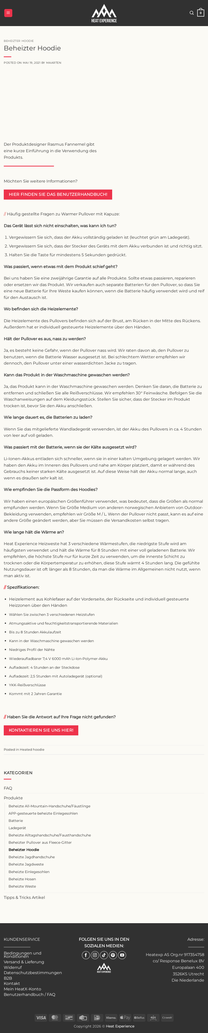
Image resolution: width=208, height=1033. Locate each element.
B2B (8, 978)
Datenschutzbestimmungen (33, 972)
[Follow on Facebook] (86, 955)
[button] (8, 13)
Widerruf (13, 967)
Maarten (53, 62)
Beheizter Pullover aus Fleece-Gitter (40, 842)
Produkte (13, 798)
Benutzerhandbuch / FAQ (29, 994)
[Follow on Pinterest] (113, 955)
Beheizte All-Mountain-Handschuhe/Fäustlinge (49, 806)
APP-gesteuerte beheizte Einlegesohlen (43, 813)
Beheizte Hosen (22, 879)
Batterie (16, 820)
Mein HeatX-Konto (22, 989)
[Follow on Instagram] (95, 955)
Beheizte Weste (22, 886)
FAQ (8, 788)
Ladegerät (17, 828)
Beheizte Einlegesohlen (29, 872)
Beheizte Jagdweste (26, 864)
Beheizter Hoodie (24, 849)
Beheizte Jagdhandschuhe (32, 857)
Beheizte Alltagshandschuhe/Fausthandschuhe (50, 835)
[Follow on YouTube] (122, 955)
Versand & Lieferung (24, 962)
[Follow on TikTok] (104, 955)
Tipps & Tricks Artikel (24, 897)
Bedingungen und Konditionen (22, 955)
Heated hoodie (32, 749)
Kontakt (12, 983)
